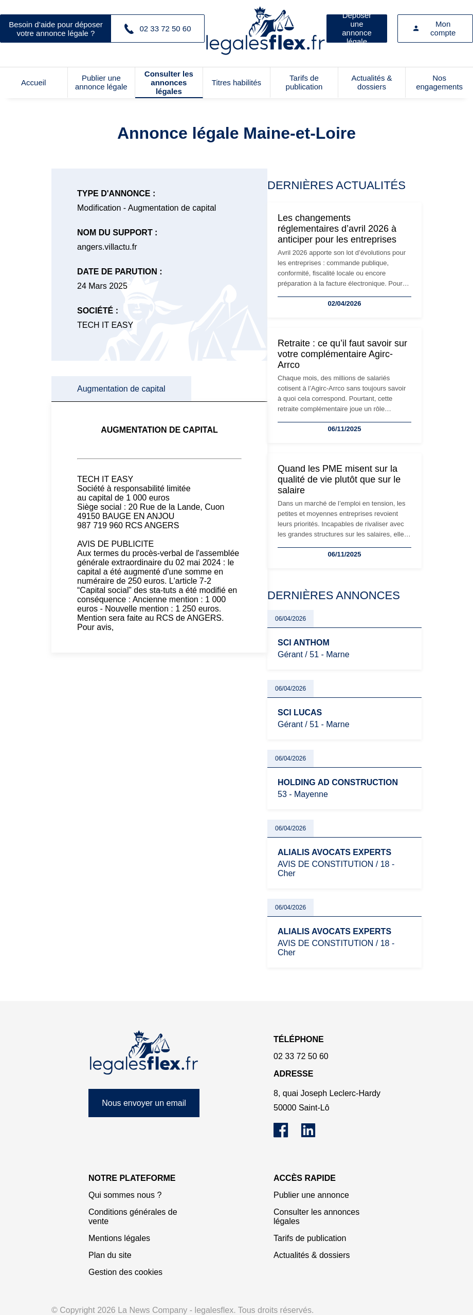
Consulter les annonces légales (168, 82)
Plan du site (110, 1255)
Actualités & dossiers (371, 82)
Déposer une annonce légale (357, 28)
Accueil (33, 82)
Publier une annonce (311, 1195)
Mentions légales (119, 1238)
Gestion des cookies (125, 1272)
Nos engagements (439, 82)
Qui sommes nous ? (124, 1195)
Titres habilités (236, 82)
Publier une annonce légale (101, 82)
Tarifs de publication (304, 82)
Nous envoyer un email (144, 1103)
